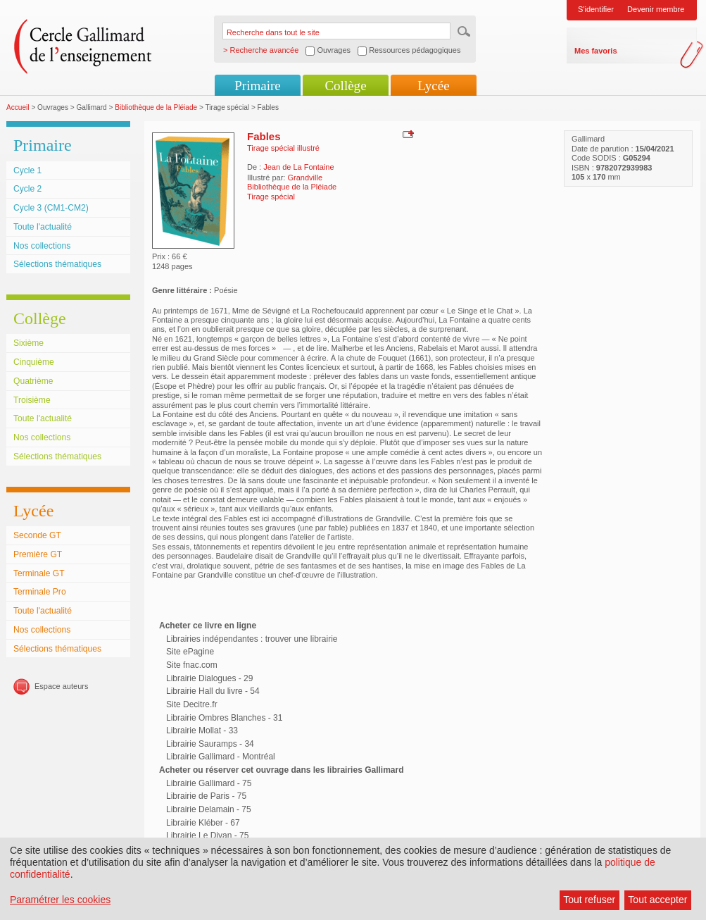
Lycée (433, 85)
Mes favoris (595, 50)
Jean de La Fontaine (298, 167)
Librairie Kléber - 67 (203, 823)
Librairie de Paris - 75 (206, 796)
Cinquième (33, 362)
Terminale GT (39, 573)
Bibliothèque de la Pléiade (156, 107)
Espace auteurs (61, 686)
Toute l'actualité (42, 227)
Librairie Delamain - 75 (208, 809)
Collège (345, 85)
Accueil (18, 107)
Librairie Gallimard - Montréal (220, 757)
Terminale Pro (39, 592)
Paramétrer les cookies (60, 899)
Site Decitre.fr (192, 704)
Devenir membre (655, 9)
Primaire (257, 85)
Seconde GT (37, 535)
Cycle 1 (27, 170)
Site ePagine (190, 652)
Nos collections (41, 246)
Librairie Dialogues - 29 (209, 678)
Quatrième (33, 381)
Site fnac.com (192, 665)
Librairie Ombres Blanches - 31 (224, 718)
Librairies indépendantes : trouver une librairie (251, 639)
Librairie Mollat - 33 (202, 730)
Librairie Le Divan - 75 (207, 835)
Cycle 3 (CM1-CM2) (51, 208)
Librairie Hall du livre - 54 (213, 691)
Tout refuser (589, 899)
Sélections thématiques (57, 264)
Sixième (28, 343)
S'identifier (596, 9)
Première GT (37, 554)
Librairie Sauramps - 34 (210, 744)
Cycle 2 (27, 189)
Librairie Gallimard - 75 (208, 783)
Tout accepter (657, 899)
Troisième (32, 400)
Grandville (304, 177)
